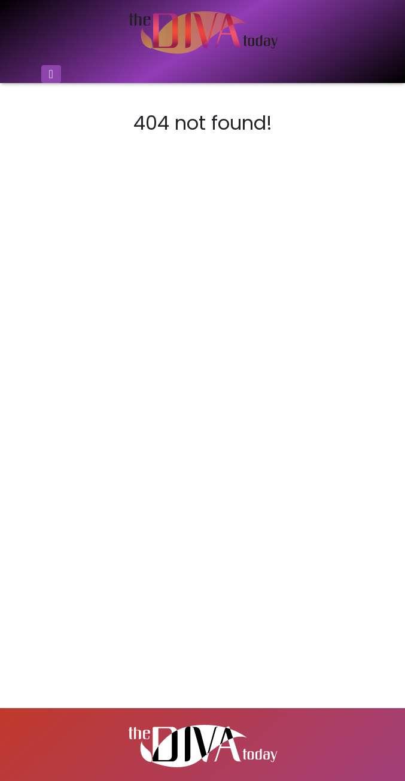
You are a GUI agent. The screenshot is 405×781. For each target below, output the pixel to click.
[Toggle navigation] (51, 74)
